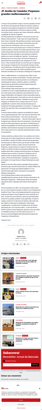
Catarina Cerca (21, 236)
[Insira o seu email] (17, 364)
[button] (39, 388)
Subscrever (35, 365)
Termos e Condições (21, 408)
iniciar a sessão (9, 379)
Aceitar (21, 400)
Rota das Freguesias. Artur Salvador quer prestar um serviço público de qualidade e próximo (26, 261)
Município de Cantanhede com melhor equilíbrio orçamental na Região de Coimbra (27, 324)
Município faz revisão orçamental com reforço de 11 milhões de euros (27, 307)
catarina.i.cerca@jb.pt (21, 238)
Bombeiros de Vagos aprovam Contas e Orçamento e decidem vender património (27, 339)
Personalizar (21, 404)
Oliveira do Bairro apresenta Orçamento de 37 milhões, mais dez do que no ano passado (27, 277)
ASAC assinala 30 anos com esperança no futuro (27, 292)
